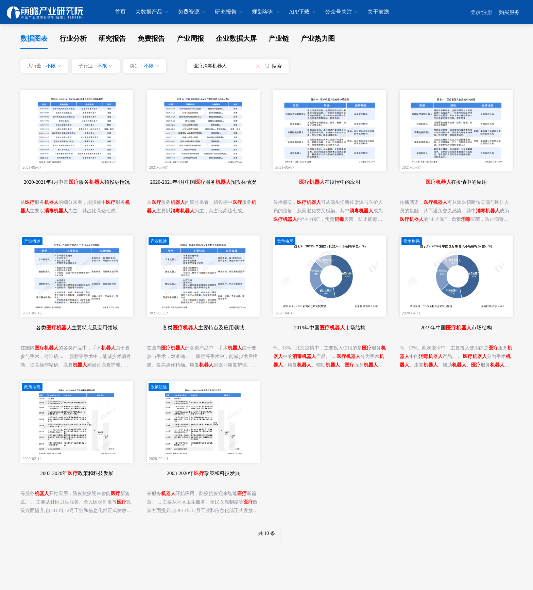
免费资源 (191, 12)
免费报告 (151, 38)
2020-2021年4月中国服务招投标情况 (77, 182)
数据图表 (34, 38)
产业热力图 (318, 38)
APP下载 (302, 12)
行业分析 (73, 38)
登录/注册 (481, 12)
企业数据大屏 (236, 38)
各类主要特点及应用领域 (77, 327)
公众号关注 (341, 12)
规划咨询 (265, 12)
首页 (120, 12)
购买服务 (509, 12)
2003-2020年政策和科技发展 (77, 473)
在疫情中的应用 (329, 182)
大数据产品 (151, 12)
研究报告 (228, 12)
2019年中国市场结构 (329, 327)
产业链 (279, 38)
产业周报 (190, 38)
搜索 (273, 66)
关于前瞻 (378, 12)
